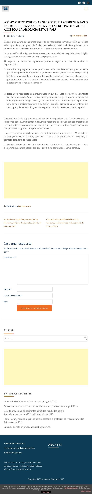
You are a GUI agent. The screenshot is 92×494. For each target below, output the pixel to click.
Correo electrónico (13, 295)
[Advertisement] (46, 180)
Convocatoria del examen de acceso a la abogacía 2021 (30, 401)
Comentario (10, 257)
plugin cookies (86, 491)
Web (6, 301)
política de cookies (71, 488)
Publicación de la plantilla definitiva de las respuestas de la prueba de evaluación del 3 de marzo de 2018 (65, 222)
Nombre (8, 289)
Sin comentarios (78, 36)
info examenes (24, 206)
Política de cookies (13, 452)
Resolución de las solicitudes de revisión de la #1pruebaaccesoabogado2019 (41, 406)
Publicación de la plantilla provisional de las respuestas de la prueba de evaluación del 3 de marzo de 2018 (23, 222)
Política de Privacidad (14, 443)
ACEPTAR (46, 492)
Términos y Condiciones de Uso (19, 448)
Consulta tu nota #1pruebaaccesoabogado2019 (27, 426)
